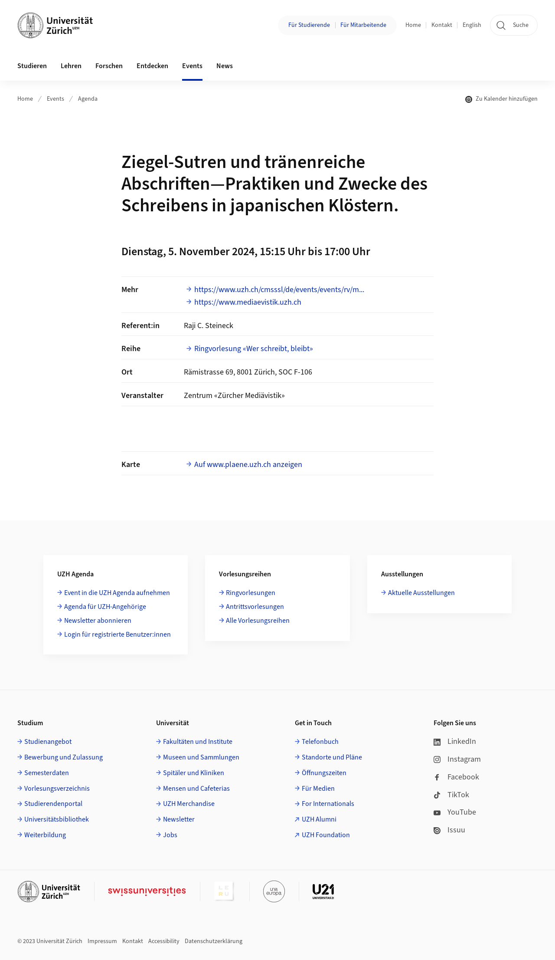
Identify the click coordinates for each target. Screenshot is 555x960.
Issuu (449, 830)
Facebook (456, 777)
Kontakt (441, 25)
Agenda (88, 99)
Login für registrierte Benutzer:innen (117, 634)
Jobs (170, 835)
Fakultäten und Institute (197, 741)
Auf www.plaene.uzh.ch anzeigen (248, 464)
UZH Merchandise (189, 804)
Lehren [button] (71, 66)
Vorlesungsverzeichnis (57, 788)
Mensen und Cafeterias (196, 788)
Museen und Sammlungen (201, 757)
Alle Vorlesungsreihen (258, 620)
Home (413, 25)
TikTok (451, 794)
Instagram (457, 759)
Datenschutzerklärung (213, 941)
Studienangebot (48, 741)
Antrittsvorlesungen (255, 607)
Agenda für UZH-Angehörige (105, 607)
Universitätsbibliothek (56, 819)
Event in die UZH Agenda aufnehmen (117, 593)
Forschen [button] (109, 66)
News (224, 66)
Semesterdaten (46, 773)
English (472, 25)
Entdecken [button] (152, 66)
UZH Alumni (319, 819)
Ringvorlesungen (250, 593)
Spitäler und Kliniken (193, 773)
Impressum (102, 941)
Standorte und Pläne (332, 757)
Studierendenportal (53, 804)
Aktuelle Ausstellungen (421, 593)
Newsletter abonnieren (97, 620)
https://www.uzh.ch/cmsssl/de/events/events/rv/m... (279, 289)
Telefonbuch (320, 741)
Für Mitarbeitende (363, 25)
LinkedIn (455, 741)
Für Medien (318, 788)
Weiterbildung (45, 835)
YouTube (455, 812)
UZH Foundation (326, 835)
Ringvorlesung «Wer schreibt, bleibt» (253, 348)
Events (55, 99)
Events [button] (192, 66)
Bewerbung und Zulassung (63, 757)
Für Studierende (309, 25)
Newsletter (179, 819)
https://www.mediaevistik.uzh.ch (247, 302)
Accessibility (164, 941)
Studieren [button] (32, 66)
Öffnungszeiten (324, 773)
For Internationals (328, 804)
